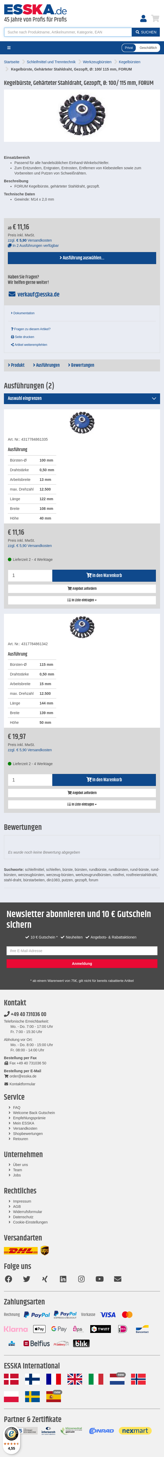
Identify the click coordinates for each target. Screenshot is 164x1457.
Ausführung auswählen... (82, 258)
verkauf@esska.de (33, 294)
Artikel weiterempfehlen (29, 345)
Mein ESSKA (23, 1123)
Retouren (20, 1139)
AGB (17, 1206)
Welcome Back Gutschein (34, 1113)
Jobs (17, 1175)
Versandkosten (25, 1128)
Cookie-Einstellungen (30, 1222)
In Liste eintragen (82, 600)
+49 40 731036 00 (25, 1014)
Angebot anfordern (82, 589)
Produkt (16, 365)
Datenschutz (23, 1217)
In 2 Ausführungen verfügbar (33, 245)
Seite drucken (22, 337)
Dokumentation (23, 313)
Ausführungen (46, 365)
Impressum (22, 1201)
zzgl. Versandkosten (30, 240)
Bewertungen (81, 365)
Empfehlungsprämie (29, 1118)
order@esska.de (20, 1076)
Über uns (20, 1165)
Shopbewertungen (28, 1134)
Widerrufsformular (27, 1212)
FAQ (16, 1107)
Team (17, 1170)
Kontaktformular (19, 1084)
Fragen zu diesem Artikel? (30, 329)
